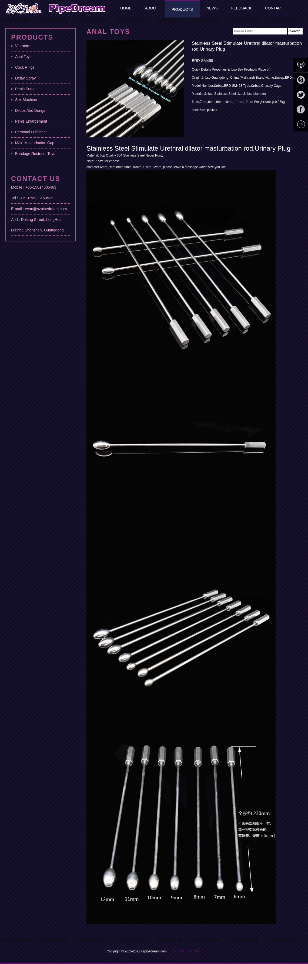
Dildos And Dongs (30, 110)
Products (182, 9)
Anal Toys (23, 56)
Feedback (241, 8)
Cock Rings (25, 67)
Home (126, 8)
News (212, 8)
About (151, 8)
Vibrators (22, 46)
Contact (274, 8)
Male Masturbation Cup (34, 143)
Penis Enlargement (31, 121)
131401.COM (189, 951)
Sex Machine (26, 100)
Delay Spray (25, 78)
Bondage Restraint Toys (35, 153)
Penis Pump (25, 89)
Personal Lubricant (31, 132)
